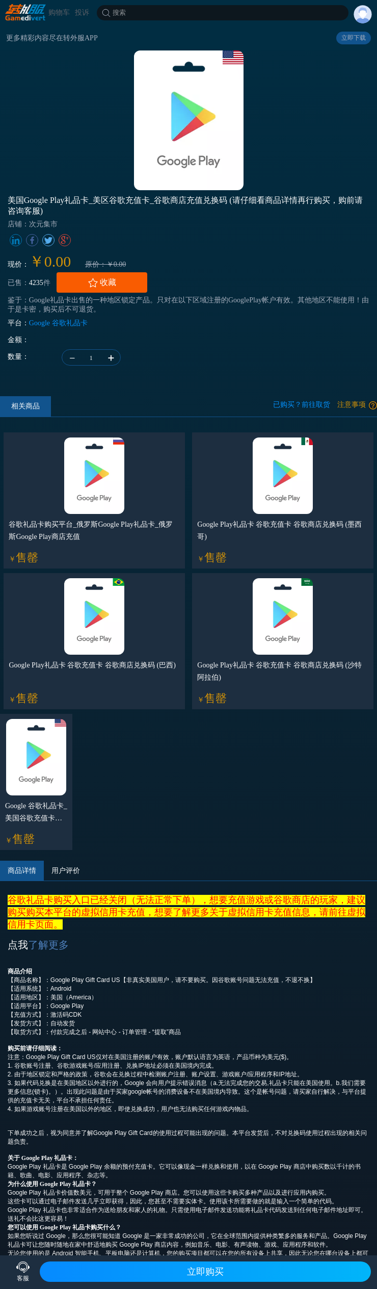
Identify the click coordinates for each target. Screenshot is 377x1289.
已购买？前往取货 (301, 404)
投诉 (82, 12)
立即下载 (353, 37)
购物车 (59, 12)
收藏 (102, 282)
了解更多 (48, 944)
